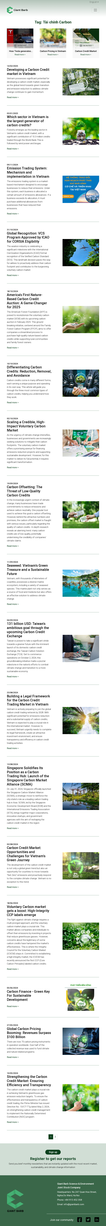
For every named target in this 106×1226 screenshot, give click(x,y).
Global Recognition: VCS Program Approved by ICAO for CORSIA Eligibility (28, 237)
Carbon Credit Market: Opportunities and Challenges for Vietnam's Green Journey (26, 854)
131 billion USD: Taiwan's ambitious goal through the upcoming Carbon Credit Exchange (28, 630)
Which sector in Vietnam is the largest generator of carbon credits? (27, 121)
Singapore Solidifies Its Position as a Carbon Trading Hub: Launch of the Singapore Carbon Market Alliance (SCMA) (28, 776)
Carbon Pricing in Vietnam (53, 51)
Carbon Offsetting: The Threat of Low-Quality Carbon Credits (24, 491)
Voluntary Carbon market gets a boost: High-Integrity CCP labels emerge (28, 911)
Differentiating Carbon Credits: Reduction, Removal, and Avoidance (29, 371)
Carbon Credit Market (86, 51)
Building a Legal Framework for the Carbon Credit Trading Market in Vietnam (28, 700)
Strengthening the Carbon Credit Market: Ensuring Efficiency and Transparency (29, 1081)
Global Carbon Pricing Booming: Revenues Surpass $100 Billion (29, 1033)
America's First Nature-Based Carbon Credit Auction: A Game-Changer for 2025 (27, 301)
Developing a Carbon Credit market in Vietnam (28, 72)
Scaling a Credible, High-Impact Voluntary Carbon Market (26, 426)
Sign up (53, 1152)
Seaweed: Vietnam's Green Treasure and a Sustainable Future (28, 569)
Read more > (20, 55)
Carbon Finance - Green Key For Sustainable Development (28, 996)
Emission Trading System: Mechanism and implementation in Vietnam (28, 172)
